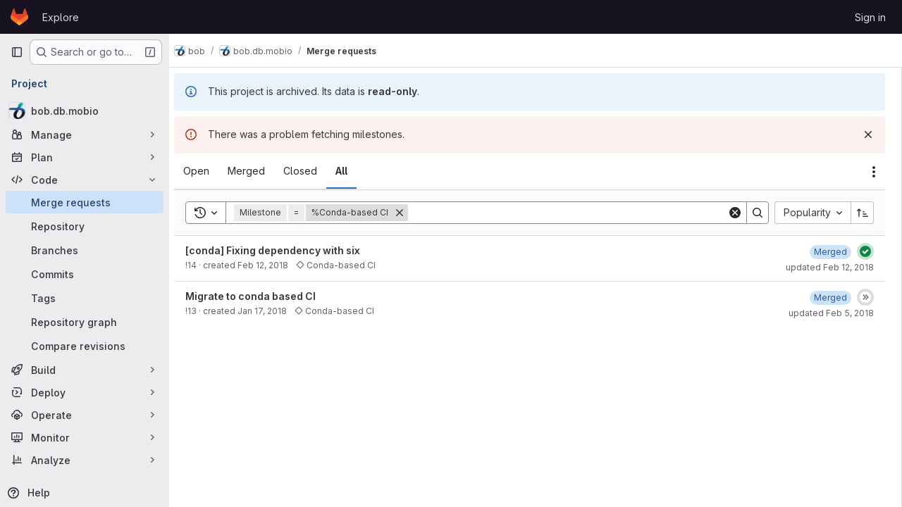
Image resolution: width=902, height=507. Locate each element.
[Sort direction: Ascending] (862, 212)
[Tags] (84, 298)
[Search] (573, 212)
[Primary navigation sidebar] (17, 52)
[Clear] (735, 212)
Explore (60, 17)
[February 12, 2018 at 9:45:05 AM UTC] (830, 251)
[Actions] (874, 172)
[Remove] (411, 212)
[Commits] (84, 274)
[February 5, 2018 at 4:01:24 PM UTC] (830, 297)
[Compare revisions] (84, 345)
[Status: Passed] (865, 251)
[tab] (208, 171)
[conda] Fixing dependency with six (284, 250)
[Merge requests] (84, 202)
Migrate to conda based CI (262, 296)
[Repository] (84, 226)
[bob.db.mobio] (84, 110)
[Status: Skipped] (865, 297)
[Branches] (84, 250)
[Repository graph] (84, 322)
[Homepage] (19, 17)
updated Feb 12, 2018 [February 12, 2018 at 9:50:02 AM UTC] (830, 267)
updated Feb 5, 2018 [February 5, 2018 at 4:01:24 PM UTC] (831, 313)
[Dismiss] (868, 134)
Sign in (870, 17)
